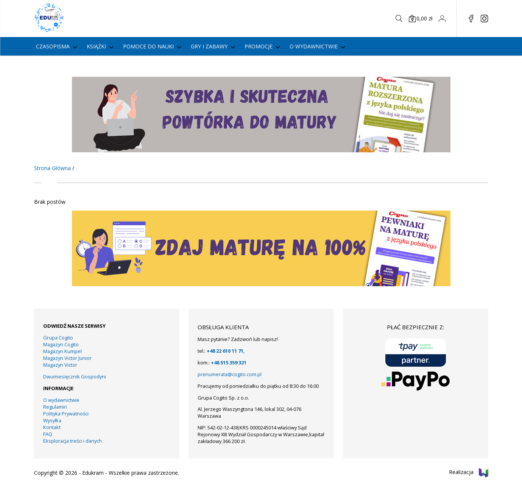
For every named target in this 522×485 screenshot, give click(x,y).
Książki (96, 46)
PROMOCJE (259, 46)
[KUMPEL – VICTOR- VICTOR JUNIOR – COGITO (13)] (261, 284)
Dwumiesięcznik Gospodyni (74, 376)
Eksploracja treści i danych (72, 440)
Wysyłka (52, 420)
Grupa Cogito (58, 337)
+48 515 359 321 (228, 362)
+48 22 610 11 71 (225, 350)
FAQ (47, 434)
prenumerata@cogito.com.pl (230, 374)
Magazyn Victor (60, 364)
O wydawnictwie (314, 46)
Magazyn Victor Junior (67, 358)
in (484, 18)
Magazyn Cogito (61, 344)
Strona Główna (52, 168)
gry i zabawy (209, 46)
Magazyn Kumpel (62, 351)
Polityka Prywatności (66, 413)
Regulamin (55, 406)
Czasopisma (53, 46)
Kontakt (52, 427)
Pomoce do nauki (148, 46)
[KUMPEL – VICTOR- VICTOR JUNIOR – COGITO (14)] (261, 150)
